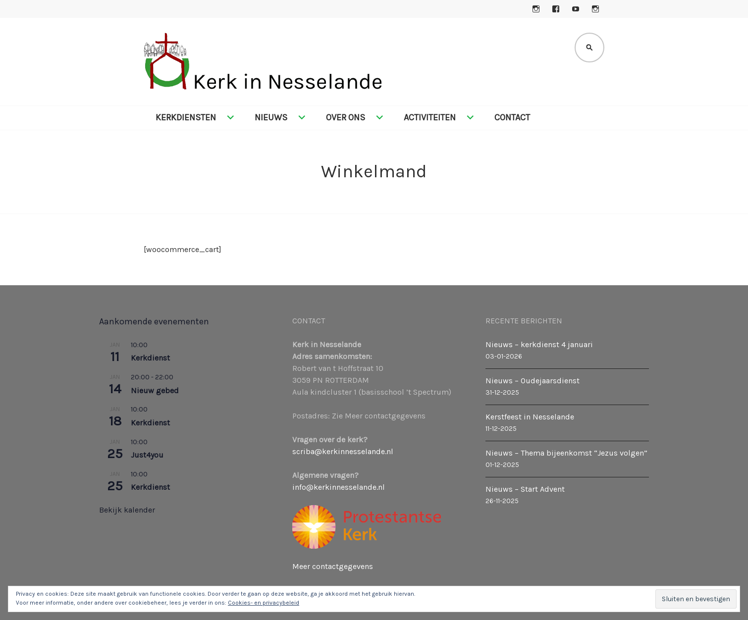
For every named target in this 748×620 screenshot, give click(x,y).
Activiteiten (430, 117)
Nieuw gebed (155, 390)
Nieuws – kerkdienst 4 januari (539, 344)
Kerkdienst (150, 357)
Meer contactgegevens (332, 566)
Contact (512, 117)
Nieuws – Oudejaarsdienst (532, 380)
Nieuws (271, 117)
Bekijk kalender (127, 510)
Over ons (345, 117)
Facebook (556, 9)
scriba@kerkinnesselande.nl (342, 451)
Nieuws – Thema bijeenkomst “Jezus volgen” (566, 453)
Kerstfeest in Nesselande (529, 416)
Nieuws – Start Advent (525, 489)
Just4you (147, 455)
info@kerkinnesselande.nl (338, 487)
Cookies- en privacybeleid (263, 602)
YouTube (576, 9)
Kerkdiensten (186, 117)
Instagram (536, 9)
